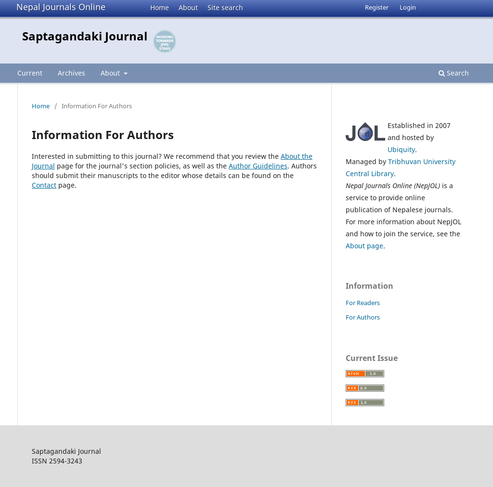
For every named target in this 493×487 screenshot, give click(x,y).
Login (408, 7)
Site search (225, 7)
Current (29, 72)
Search (454, 72)
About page (364, 245)
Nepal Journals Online (60, 7)
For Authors (363, 317)
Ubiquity (401, 149)
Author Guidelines (258, 165)
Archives (71, 72)
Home (159, 7)
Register (377, 7)
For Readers (363, 302)
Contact (44, 185)
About (188, 7)
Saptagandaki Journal (84, 36)
